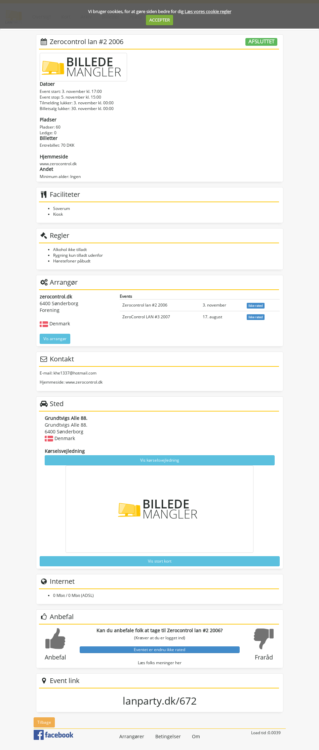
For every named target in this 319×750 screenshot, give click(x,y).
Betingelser (168, 736)
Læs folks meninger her (160, 663)
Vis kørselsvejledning (159, 460)
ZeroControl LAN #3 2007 (146, 317)
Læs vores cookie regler (208, 11)
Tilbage (44, 722)
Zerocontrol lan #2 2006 (144, 305)
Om (196, 736)
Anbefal (55, 657)
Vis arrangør (55, 339)
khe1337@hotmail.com (74, 373)
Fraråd (264, 657)
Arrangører (131, 736)
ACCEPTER (159, 20)
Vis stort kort (159, 561)
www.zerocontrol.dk (58, 164)
